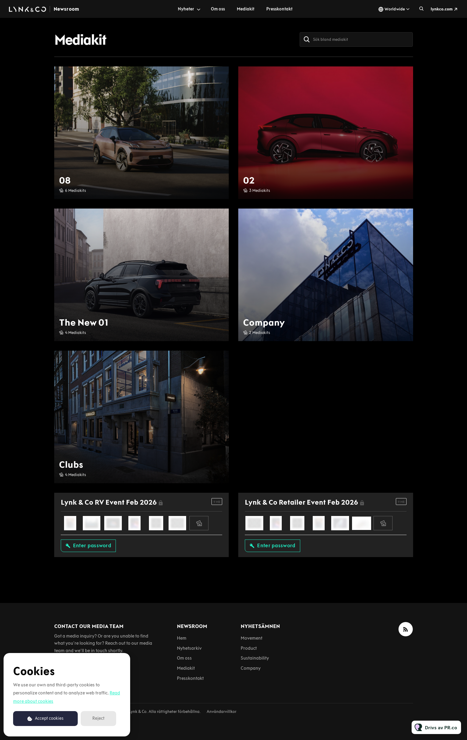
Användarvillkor (221, 711)
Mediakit (245, 9)
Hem (181, 638)
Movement (251, 638)
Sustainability (255, 658)
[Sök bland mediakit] (356, 39)
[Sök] (307, 39)
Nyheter (186, 9)
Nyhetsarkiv (189, 648)
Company (251, 668)
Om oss (218, 9)
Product (249, 648)
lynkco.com (442, 9)
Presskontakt (279, 9)
